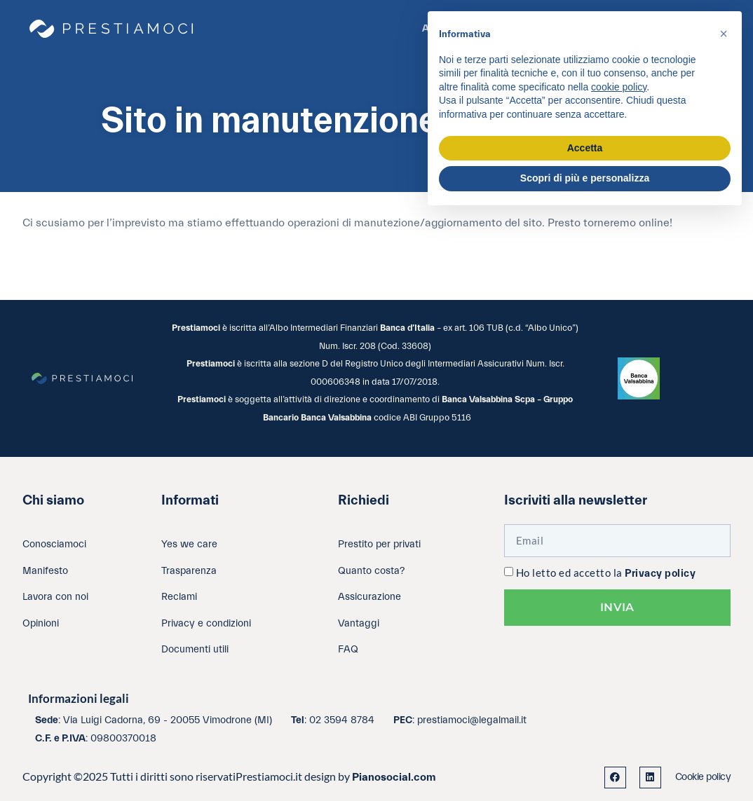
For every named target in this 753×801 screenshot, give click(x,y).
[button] (723, 33)
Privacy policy (660, 574)
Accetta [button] (585, 147)
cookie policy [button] (618, 87)
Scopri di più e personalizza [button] (584, 178)
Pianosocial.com (394, 777)
